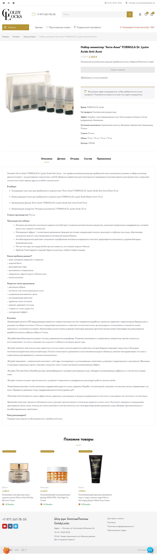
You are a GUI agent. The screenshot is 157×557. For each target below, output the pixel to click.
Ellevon (5, 487)
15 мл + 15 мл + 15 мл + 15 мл (100, 138)
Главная (5, 36)
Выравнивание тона (109, 117)
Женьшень (125, 125)
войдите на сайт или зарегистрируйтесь (124, 94)
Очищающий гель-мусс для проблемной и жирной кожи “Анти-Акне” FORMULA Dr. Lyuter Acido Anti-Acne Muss (62, 190)
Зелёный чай (135, 125)
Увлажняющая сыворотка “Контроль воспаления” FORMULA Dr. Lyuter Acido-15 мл (49, 208)
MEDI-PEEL (44, 487)
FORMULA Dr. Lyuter (95, 107)
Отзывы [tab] (74, 158)
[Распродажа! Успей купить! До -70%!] (121, 27)
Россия (91, 133)
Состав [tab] (88, 158)
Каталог (16, 36)
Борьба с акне (94, 117)
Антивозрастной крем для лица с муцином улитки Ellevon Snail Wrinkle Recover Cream (18, 497)
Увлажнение (98, 120)
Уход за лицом (30, 36)
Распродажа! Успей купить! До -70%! (138, 27)
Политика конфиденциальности (120, 529)
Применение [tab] (104, 158)
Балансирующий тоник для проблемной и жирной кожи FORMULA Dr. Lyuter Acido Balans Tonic (54, 196)
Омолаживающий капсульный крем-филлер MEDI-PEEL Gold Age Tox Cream (56, 497)
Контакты (111, 526)
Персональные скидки (116, 533)
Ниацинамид (147, 125)
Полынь (84, 128)
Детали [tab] (61, 158)
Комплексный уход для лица (104, 112)
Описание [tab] (46, 158)
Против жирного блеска (129, 117)
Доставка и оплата (115, 522)
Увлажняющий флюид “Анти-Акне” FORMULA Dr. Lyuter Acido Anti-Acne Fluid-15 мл (49, 202)
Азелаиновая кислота (110, 125)
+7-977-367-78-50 (46, 14)
